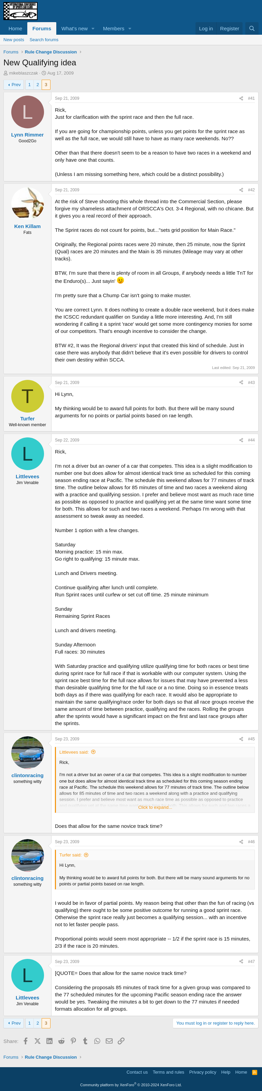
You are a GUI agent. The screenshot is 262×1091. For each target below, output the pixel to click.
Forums (41, 28)
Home (15, 28)
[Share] (241, 98)
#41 (251, 98)
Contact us (137, 1072)
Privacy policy (202, 1072)
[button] (93, 28)
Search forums (44, 39)
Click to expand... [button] (155, 807)
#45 (251, 739)
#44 (251, 440)
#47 (251, 961)
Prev (16, 84)
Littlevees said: (74, 752)
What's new (74, 28)
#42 (251, 190)
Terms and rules (168, 1072)
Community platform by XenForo (131, 1085)
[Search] (252, 28)
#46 (251, 841)
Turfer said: (70, 854)
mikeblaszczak (23, 73)
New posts (13, 39)
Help (226, 1072)
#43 (251, 382)
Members (114, 28)
